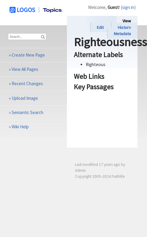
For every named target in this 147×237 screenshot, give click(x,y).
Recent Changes (27, 83)
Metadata (122, 34)
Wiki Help (20, 127)
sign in (128, 7)
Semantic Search (27, 112)
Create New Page (28, 55)
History (124, 27)
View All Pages (25, 69)
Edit (100, 27)
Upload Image (25, 98)
